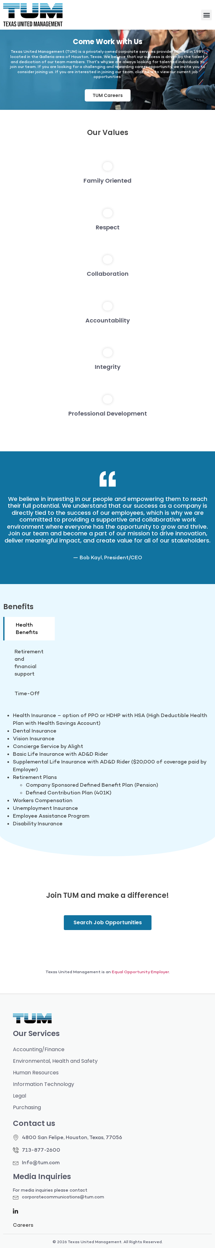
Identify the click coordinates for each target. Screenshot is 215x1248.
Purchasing (27, 1107)
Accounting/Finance (38, 1049)
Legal (19, 1095)
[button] (206, 15)
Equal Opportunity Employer (140, 971)
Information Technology (43, 1084)
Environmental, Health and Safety (55, 1061)
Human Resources (36, 1072)
